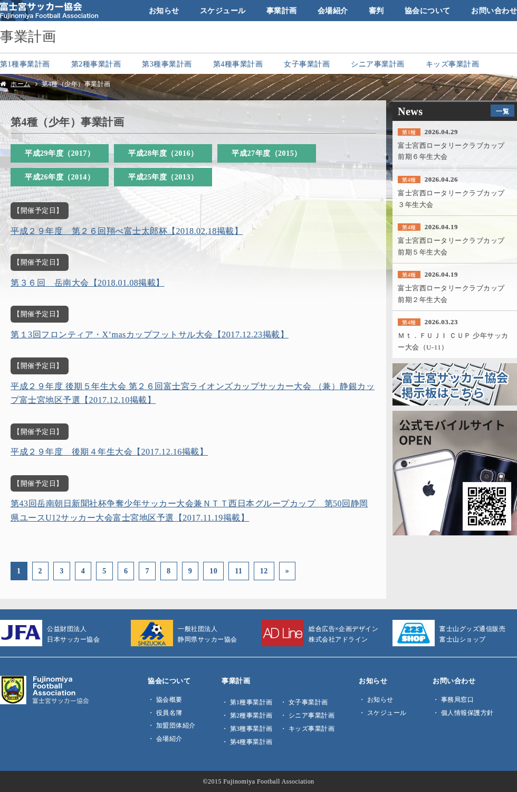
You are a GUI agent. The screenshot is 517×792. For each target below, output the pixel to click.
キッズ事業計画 (453, 64)
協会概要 (169, 699)
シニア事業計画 (378, 64)
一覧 (502, 111)
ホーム (21, 84)
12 (264, 571)
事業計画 (281, 10)
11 (238, 571)
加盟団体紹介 (176, 725)
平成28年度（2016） (163, 153)
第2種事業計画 (96, 64)
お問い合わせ (494, 10)
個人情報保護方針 (467, 712)
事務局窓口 (457, 699)
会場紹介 (333, 10)
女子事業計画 (307, 64)
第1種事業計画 (25, 64)
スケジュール (223, 10)
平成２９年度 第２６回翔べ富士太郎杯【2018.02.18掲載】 (127, 231)
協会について (428, 10)
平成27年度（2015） (266, 153)
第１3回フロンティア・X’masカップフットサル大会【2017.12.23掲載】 (150, 334)
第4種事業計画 (238, 64)
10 (213, 571)
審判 (376, 10)
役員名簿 (169, 712)
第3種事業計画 (167, 64)
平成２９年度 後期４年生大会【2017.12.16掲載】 (109, 451)
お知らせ (164, 10)
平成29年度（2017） (59, 153)
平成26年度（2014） (59, 177)
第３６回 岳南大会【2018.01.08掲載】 (88, 282)
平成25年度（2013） (163, 177)
